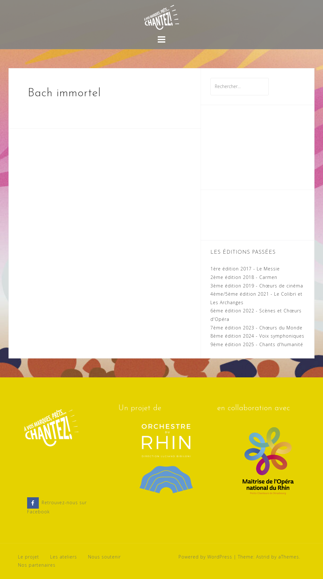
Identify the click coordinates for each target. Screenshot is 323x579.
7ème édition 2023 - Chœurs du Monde (256, 328)
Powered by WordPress (205, 557)
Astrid (263, 557)
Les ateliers (63, 557)
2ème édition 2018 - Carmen (243, 277)
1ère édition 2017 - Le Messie (245, 269)
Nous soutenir (104, 557)
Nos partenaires (37, 565)
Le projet (28, 557)
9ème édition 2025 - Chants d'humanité (256, 344)
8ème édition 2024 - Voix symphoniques (257, 336)
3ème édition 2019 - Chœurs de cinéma (256, 286)
